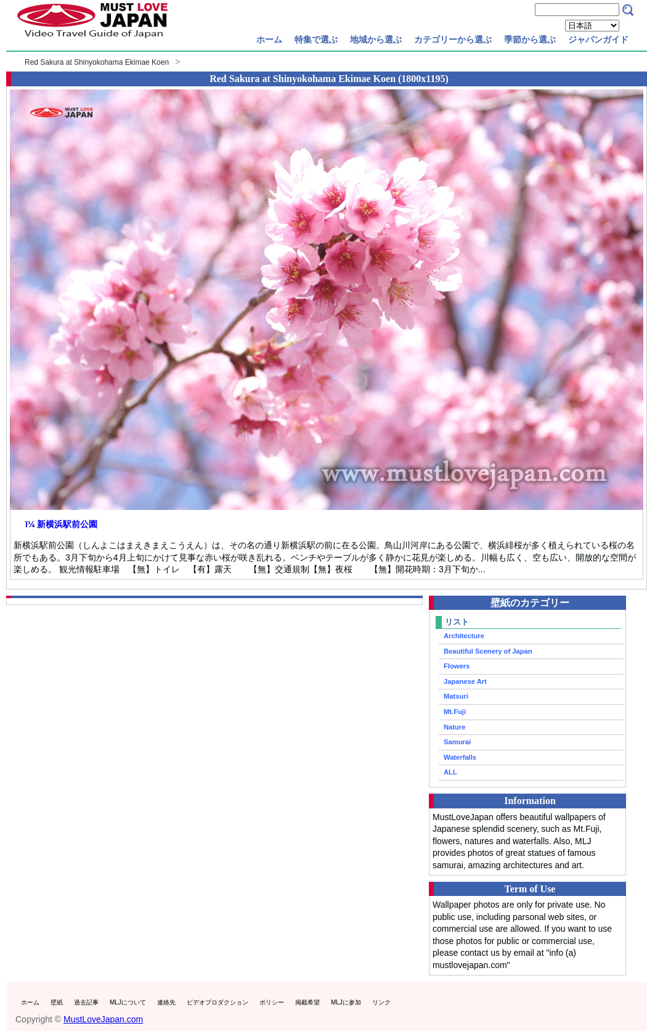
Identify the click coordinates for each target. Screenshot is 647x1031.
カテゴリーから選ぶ (453, 39)
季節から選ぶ (530, 39)
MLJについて (128, 1002)
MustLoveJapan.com (103, 1019)
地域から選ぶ (376, 39)
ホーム (269, 39)
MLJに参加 (346, 1002)
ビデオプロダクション (217, 1002)
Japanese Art (465, 681)
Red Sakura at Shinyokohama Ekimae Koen (97, 62)
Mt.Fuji (455, 711)
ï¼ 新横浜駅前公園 (61, 524)
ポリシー (271, 1002)
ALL (450, 772)
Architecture (464, 635)
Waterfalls (460, 757)
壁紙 (57, 1002)
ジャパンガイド (598, 39)
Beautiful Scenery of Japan (488, 651)
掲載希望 (307, 1002)
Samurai (457, 742)
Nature (454, 727)
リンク (381, 1002)
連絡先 (166, 1002)
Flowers (457, 666)
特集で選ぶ (316, 39)
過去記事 (86, 1002)
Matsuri (456, 696)
